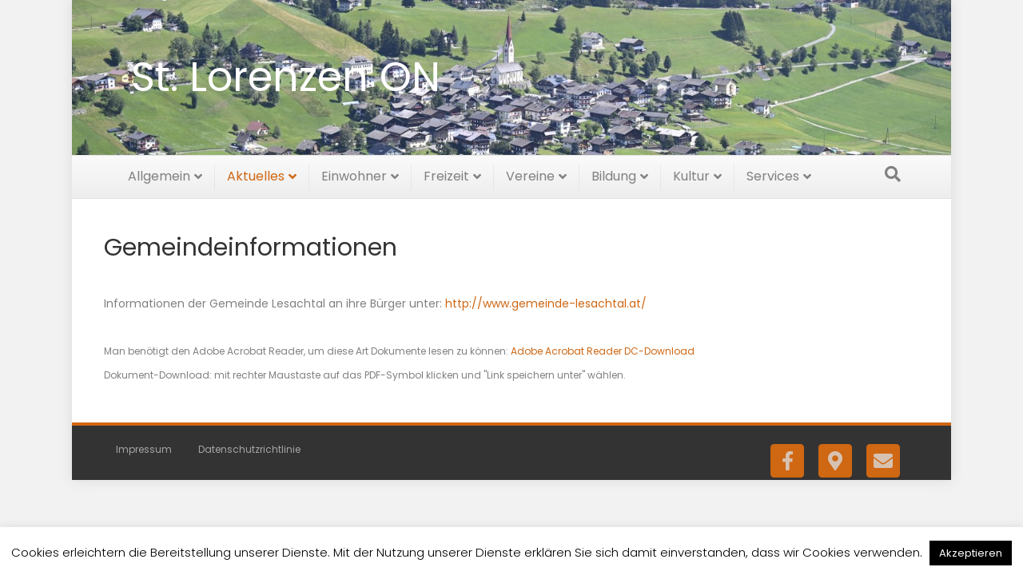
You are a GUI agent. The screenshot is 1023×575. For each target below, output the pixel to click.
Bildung (613, 174)
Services (772, 174)
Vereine (530, 174)
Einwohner (354, 174)
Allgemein (159, 174)
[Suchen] (892, 171)
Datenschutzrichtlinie (249, 447)
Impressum (144, 447)
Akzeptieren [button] (970, 553)
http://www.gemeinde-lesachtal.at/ (546, 301)
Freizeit (446, 174)
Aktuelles (256, 174)
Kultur (691, 174)
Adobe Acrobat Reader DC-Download (603, 348)
